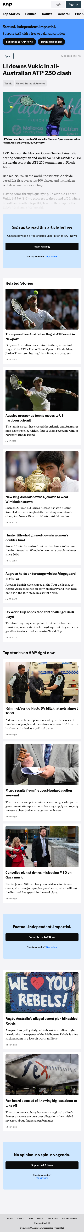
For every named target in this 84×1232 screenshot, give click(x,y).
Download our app (51, 41)
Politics (30, 13)
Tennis (8, 83)
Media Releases (69, 1218)
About (40, 1218)
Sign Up (73, 4)
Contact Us (52, 1218)
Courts (47, 13)
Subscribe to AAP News (19, 41)
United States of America (30, 83)
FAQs (30, 1218)
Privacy (20, 1218)
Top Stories (11, 13)
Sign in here (51, 256)
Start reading (42, 246)
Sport (8, 56)
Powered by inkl (42, 1223)
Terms (10, 1218)
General (64, 13)
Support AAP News (42, 1165)
